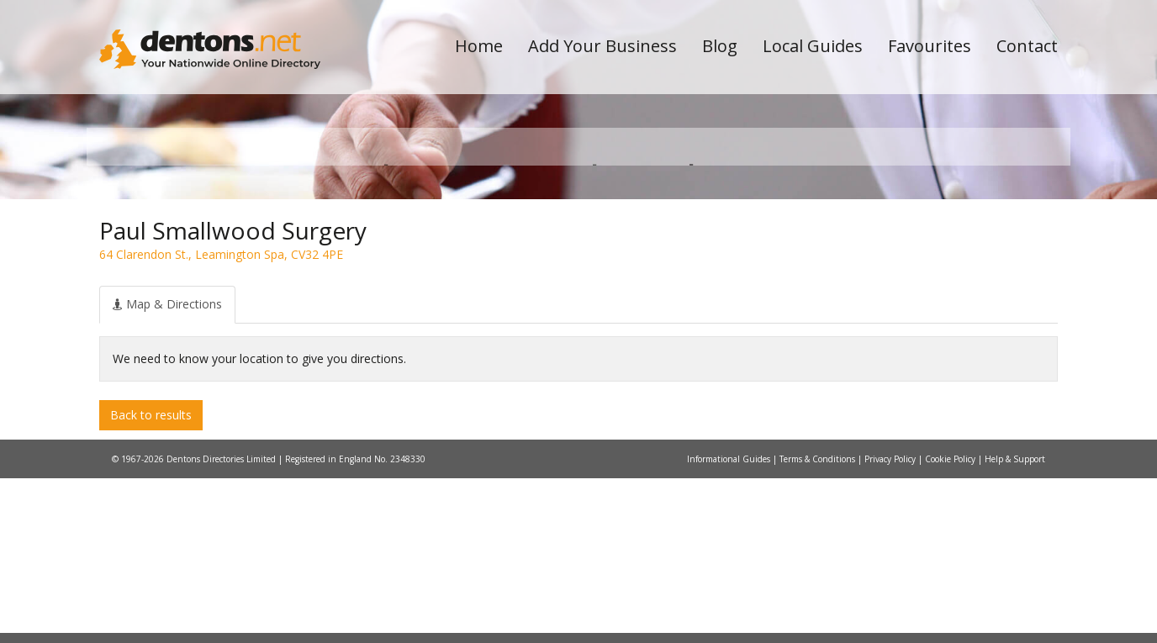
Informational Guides (730, 624)
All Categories (555, 299)
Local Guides (813, 45)
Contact (1027, 45)
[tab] (167, 469)
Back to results (151, 579)
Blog (719, 45)
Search (942, 270)
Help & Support (1015, 624)
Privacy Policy (891, 624)
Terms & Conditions (818, 624)
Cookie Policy (951, 624)
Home (479, 45)
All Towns (180, 299)
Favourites (929, 45)
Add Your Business (602, 45)
